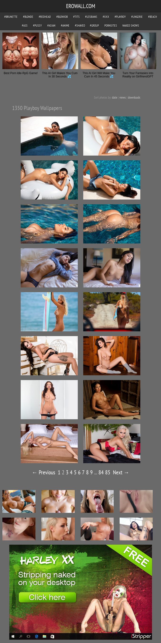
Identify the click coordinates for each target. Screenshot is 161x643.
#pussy (37, 26)
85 (107, 472)
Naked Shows (130, 26)
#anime (65, 26)
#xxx (106, 17)
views (122, 97)
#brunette (11, 17)
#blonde (28, 17)
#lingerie (137, 17)
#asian (51, 26)
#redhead (45, 17)
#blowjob (62, 17)
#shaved (80, 26)
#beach (152, 17)
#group (94, 26)
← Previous (43, 472)
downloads (134, 97)
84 (101, 472)
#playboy (120, 17)
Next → (121, 472)
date (114, 97)
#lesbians (91, 17)
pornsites (110, 26)
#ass (25, 26)
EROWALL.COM (80, 6)
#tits (76, 17)
